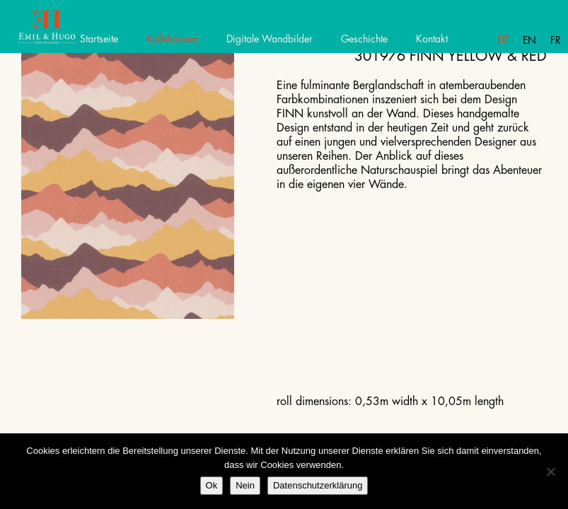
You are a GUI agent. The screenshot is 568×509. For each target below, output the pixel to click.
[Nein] (550, 471)
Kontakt (432, 39)
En (529, 40)
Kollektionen (172, 39)
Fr (555, 40)
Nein (245, 485)
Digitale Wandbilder (269, 39)
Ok (212, 485)
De (503, 40)
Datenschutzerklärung (317, 485)
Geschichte (364, 39)
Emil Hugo (62, 31)
